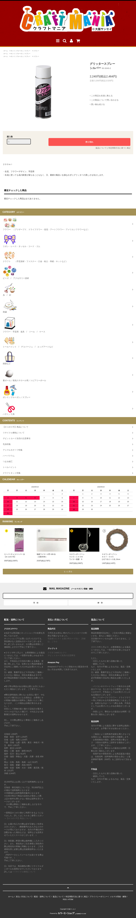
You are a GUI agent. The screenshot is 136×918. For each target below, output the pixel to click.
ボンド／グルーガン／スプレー (20, 51)
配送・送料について (42, 897)
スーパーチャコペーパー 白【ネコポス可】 (14, 555)
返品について (101, 148)
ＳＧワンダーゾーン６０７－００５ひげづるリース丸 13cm (111, 556)
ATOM (70, 899)
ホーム (6, 51)
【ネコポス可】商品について (19, 818)
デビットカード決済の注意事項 (61, 655)
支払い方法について (24, 897)
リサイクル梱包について (25, 872)
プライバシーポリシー (98, 897)
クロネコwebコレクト (57, 652)
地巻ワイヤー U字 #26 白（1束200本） (46, 555)
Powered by (68, 913)
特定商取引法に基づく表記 (119, 148)
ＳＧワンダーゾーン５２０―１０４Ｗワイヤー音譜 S (76, 556)
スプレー (36, 51)
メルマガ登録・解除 (118, 897)
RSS (65, 899)
